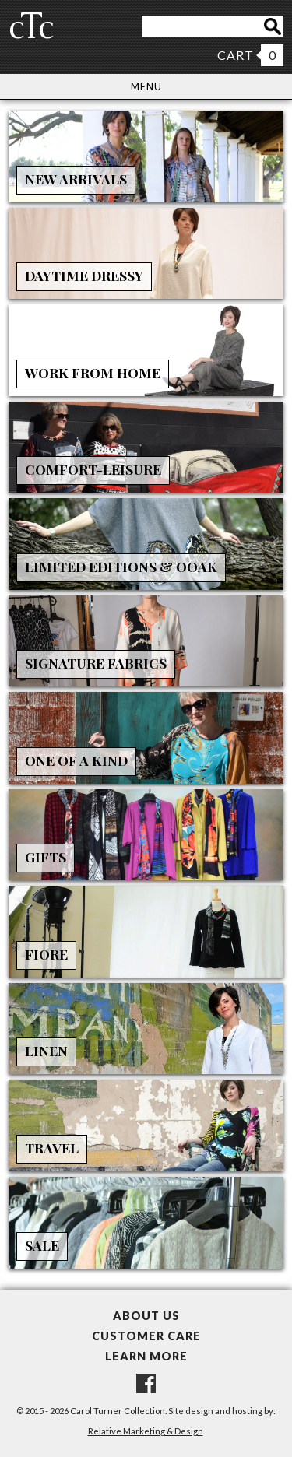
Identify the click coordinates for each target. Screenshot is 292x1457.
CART (235, 54)
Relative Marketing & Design (145, 1431)
